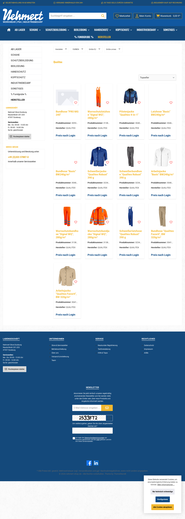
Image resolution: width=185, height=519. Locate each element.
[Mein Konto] (143, 16)
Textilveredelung (104, 349)
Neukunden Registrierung (108, 345)
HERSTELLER (18, 99)
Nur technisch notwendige (162, 492)
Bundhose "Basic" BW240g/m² (66, 173)
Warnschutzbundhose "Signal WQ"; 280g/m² (67, 234)
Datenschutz (149, 345)
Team (54, 360)
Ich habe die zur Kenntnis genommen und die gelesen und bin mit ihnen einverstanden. (93, 439)
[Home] (9, 29)
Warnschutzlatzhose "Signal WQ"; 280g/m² (99, 114)
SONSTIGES (17, 88)
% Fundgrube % (18, 94)
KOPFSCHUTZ (18, 77)
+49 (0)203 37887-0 (18, 157)
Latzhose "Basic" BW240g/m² (160, 113)
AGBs (146, 353)
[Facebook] (89, 463)
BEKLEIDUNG (17, 66)
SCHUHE (15, 55)
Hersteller (61, 48)
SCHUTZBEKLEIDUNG (22, 60)
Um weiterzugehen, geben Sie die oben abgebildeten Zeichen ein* (92, 425)
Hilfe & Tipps (103, 353)
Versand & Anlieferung (60, 357)
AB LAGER (16, 49)
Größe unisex (113, 48)
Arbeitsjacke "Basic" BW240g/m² (162, 173)
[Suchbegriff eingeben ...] (74, 16)
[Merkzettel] (123, 16)
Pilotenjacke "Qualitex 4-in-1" (128, 113)
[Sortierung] (157, 78)
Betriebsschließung (59, 349)
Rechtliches (148, 339)
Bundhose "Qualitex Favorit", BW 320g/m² (162, 234)
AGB (98, 440)
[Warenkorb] (168, 16)
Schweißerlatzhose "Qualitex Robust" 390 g (130, 234)
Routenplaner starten (19, 136)
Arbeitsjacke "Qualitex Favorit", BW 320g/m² (66, 294)
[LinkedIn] (96, 463)
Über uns (55, 353)
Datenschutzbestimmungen (94, 438)
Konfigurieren (162, 499)
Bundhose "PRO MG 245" (67, 113)
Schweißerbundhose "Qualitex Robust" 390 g (130, 174)
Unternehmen (56, 339)
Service (99, 339)
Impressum (148, 349)
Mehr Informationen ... (166, 485)
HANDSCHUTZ (18, 71)
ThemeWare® (120, 474)
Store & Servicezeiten (60, 345)
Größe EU (95, 48)
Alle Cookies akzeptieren (162, 507)
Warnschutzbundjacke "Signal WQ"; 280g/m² (98, 234)
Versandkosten (85, 471)
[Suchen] (103, 16)
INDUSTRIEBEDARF (21, 83)
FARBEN (78, 48)
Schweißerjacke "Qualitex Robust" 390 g (98, 174)
